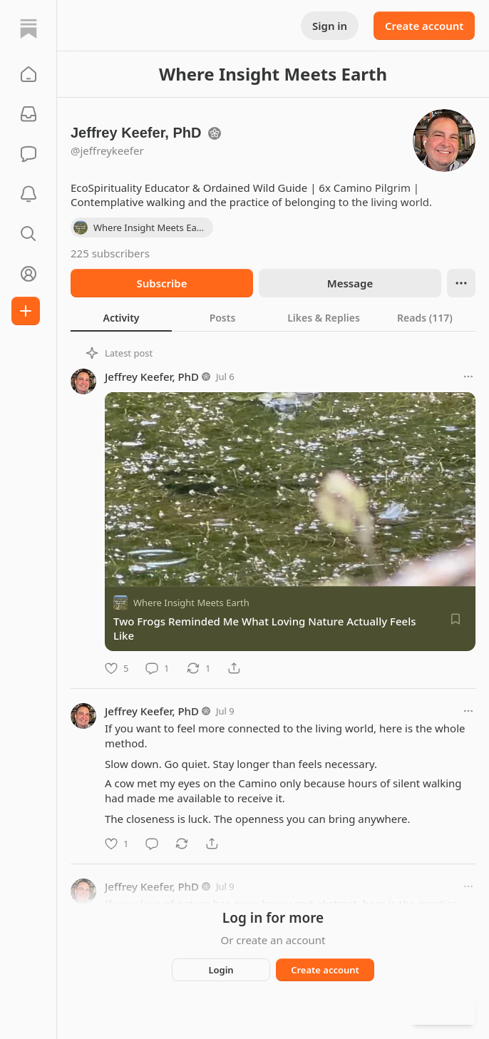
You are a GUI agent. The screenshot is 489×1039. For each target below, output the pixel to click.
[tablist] (273, 317)
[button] (28, 74)
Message (350, 283)
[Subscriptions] (28, 114)
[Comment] (157, 668)
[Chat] (28, 154)
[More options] (468, 376)
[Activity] (28, 194)
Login (220, 969)
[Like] (116, 668)
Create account (424, 26)
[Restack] (198, 668)
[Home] (28, 28)
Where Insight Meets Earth (191, 602)
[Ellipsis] (461, 283)
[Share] (234, 668)
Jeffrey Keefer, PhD (152, 376)
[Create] (25, 311)
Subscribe (161, 283)
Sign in (329, 26)
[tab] (121, 317)
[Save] (455, 619)
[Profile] (28, 274)
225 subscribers (110, 253)
